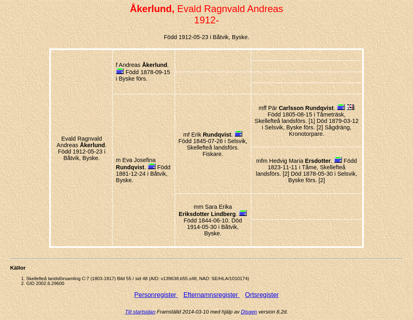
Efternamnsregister (212, 294)
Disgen (249, 312)
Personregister (156, 294)
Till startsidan (140, 312)
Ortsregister (262, 294)
